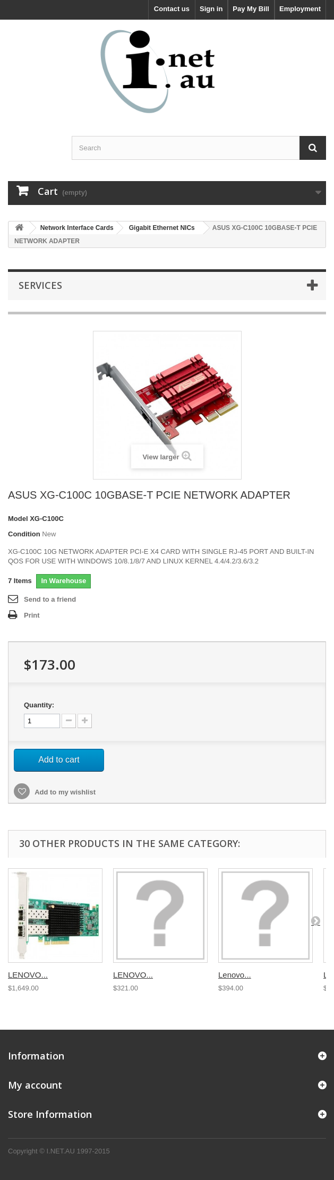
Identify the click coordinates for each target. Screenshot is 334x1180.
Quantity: (39, 705)
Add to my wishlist (64, 792)
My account (35, 1085)
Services (40, 285)
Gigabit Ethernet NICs (162, 228)
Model (18, 519)
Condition (24, 534)
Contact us (172, 9)
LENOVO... (28, 974)
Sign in (211, 9)
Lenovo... (234, 974)
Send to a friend (50, 599)
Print (32, 615)
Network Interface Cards (77, 228)
